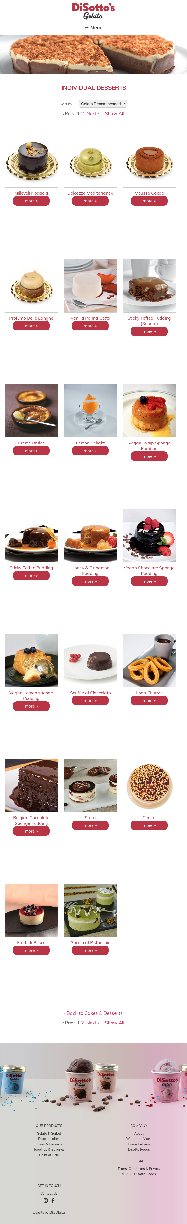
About (139, 1133)
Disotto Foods (139, 1149)
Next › (92, 113)
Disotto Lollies (49, 1139)
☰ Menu (93, 27)
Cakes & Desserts (49, 1144)
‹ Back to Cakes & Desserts (93, 1013)
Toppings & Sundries (49, 1149)
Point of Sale (49, 1155)
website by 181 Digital (49, 1212)
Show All (114, 113)
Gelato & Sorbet (49, 1133)
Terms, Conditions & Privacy (139, 1168)
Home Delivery (139, 1144)
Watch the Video (139, 1139)
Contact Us (49, 1193)
